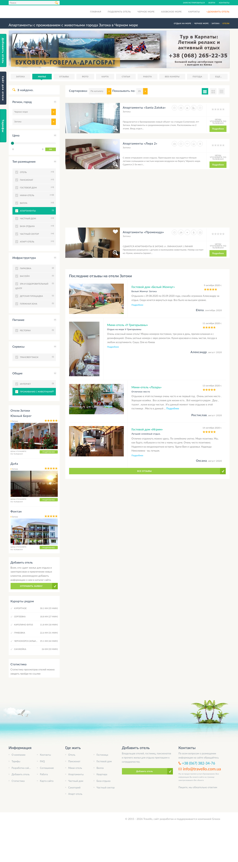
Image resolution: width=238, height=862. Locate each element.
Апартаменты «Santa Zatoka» (144, 107)
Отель (71, 754)
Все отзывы (144, 471)
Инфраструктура (24, 257)
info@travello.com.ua (202, 768)
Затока (20, 76)
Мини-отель (75, 767)
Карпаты (194, 11)
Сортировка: (78, 90)
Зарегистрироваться (194, 3)
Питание (18, 319)
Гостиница (102, 754)
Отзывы (64, 76)
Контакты (224, 3)
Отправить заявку (31, 586)
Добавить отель (21, 774)
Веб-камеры (172, 76)
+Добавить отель (217, 11)
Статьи (126, 76)
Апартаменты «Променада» (143, 232)
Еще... (218, 76)
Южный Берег (21, 415)
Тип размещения (23, 161)
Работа (147, 76)
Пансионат (74, 761)
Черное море (146, 11)
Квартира (102, 774)
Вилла (100, 767)
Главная (95, 11)
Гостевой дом (104, 761)
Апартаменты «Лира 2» (140, 143)
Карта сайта (47, 780)
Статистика (18, 780)
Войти (211, 3)
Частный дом (75, 780)
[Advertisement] (133, 201)
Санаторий (74, 787)
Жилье (42, 76)
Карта (105, 76)
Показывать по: (123, 90)
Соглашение (47, 767)
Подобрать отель (119, 11)
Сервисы (18, 346)
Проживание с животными (36, 391)
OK (50, 149)
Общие (17, 373)
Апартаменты (36, 210)
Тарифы (16, 761)
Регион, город (22, 102)
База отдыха (103, 780)
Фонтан (16, 511)
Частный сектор (106, 787)
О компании (18, 754)
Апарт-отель (75, 793)
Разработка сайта (21, 767)
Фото (85, 76)
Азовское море (171, 11)
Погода (197, 76)
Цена (16, 135)
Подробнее (218, 128)
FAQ (42, 761)
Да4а (14, 463)
